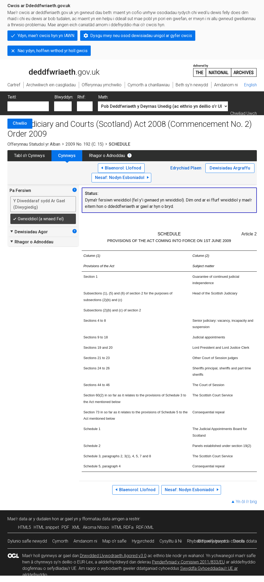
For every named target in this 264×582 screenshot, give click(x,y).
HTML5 (24, 527)
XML (76, 527)
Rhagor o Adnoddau (107, 155)
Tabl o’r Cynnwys (29, 155)
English (250, 84)
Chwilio (20, 123)
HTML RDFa (122, 527)
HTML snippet (46, 527)
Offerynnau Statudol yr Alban (33, 144)
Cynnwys (67, 155)
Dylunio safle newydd (27, 541)
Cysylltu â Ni (170, 541)
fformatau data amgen (103, 518)
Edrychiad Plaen (185, 168)
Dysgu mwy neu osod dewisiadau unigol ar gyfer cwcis (141, 35)
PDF (65, 527)
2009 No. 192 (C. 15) (84, 144)
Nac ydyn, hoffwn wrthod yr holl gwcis (53, 50)
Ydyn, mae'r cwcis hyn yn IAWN (46, 35)
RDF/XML (145, 527)
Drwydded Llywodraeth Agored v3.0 (113, 555)
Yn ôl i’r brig (246, 501)
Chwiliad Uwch (243, 113)
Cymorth (60, 541)
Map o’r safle (114, 541)
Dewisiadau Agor (29, 231)
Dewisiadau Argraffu (230, 168)
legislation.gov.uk (49, 70)
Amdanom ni (85, 541)
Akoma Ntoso (96, 527)
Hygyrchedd (143, 541)
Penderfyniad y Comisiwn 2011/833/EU (188, 562)
